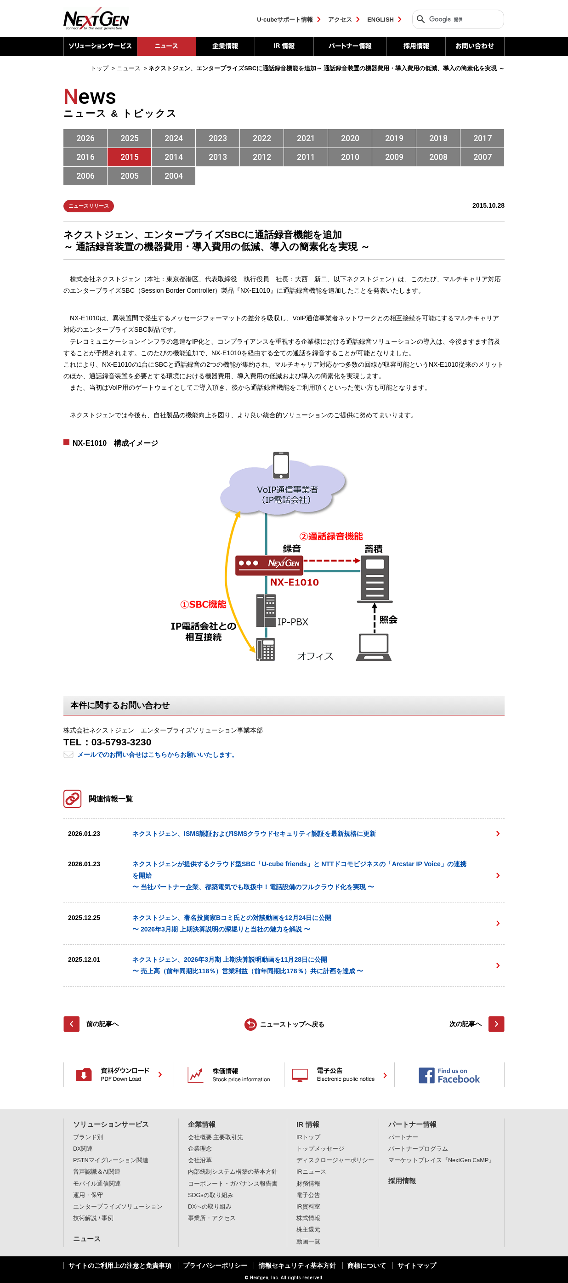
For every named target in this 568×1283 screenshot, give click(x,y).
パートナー (403, 1137)
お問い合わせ (475, 46)
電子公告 (308, 1195)
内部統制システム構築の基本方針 (233, 1172)
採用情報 (415, 46)
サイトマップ (417, 1265)
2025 (129, 138)
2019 (394, 138)
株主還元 (308, 1229)
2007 (482, 157)
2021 (306, 138)
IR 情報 (284, 46)
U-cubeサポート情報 (285, 19)
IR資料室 (308, 1207)
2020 (350, 138)
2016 (85, 157)
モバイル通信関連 (97, 1184)
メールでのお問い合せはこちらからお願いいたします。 (157, 754)
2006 (85, 176)
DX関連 (83, 1149)
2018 (438, 138)
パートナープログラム (418, 1149)
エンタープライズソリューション (118, 1207)
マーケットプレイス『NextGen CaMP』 (441, 1160)
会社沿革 (200, 1160)
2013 (218, 157)
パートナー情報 (349, 46)
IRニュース (311, 1172)
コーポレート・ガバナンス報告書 (233, 1184)
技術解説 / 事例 (93, 1218)
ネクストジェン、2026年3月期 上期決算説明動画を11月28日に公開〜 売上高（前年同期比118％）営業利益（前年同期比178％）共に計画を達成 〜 (248, 965)
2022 (262, 138)
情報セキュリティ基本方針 (297, 1265)
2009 (394, 157)
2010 (350, 157)
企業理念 (200, 1149)
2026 (85, 138)
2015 (129, 157)
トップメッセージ (320, 1149)
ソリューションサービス (100, 46)
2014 (174, 157)
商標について (366, 1265)
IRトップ (308, 1137)
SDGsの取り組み (210, 1195)
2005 (129, 176)
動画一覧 (308, 1241)
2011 (306, 157)
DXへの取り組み (210, 1207)
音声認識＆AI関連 (96, 1172)
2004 (174, 176)
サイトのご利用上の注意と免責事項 (119, 1265)
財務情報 (308, 1184)
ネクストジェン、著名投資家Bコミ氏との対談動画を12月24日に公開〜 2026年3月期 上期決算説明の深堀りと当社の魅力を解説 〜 (231, 923)
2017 (482, 138)
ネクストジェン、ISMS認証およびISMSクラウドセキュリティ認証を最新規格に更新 (254, 833)
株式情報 (308, 1218)
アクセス (340, 19)
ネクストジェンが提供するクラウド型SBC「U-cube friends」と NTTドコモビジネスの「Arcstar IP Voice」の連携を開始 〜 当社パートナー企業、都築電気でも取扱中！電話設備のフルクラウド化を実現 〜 (299, 875)
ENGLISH (380, 19)
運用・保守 (88, 1195)
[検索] (456, 19)
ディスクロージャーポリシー (335, 1160)
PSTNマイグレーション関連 (110, 1160)
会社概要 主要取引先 (216, 1137)
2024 (174, 138)
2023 (218, 138)
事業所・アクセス (212, 1218)
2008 (438, 157)
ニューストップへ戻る (292, 1024)
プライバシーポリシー (215, 1265)
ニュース (87, 1239)
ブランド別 (88, 1137)
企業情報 (225, 46)
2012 (262, 157)
